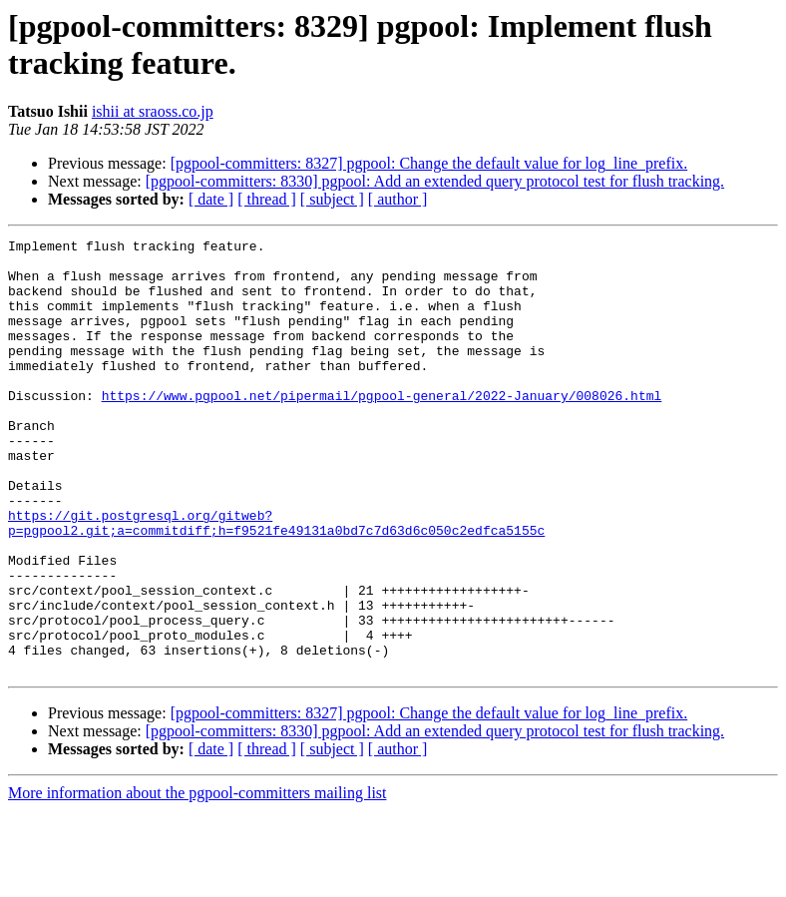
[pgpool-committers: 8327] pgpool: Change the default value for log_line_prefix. (429, 163)
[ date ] (211, 199)
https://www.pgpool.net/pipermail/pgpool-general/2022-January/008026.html (382, 428)
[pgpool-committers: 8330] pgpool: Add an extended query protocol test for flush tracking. (435, 181)
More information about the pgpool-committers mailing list (197, 879)
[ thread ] (266, 199)
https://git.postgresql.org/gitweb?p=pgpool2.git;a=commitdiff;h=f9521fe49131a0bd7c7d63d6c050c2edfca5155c (276, 581)
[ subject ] (332, 199)
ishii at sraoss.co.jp (152, 111)
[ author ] (398, 199)
